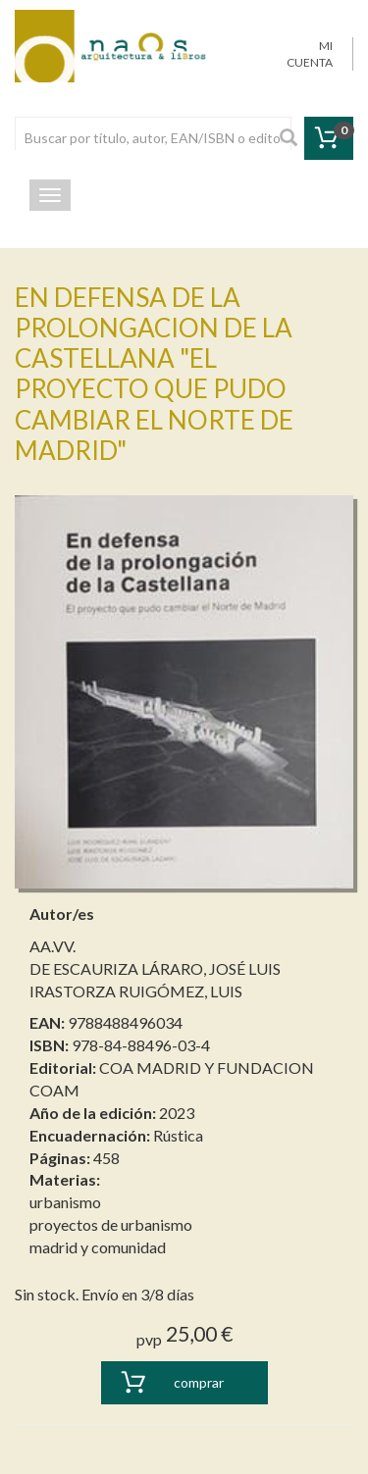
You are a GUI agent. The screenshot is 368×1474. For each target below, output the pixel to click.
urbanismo (65, 1202)
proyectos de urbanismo (110, 1224)
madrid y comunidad (97, 1247)
